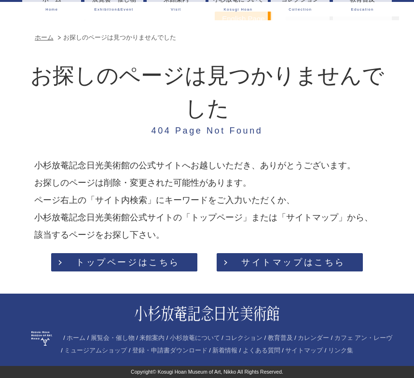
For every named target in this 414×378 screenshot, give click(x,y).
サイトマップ (304, 350)
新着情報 (224, 350)
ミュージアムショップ (95, 350)
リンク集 (340, 350)
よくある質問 (261, 350)
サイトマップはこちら (293, 262)
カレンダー (313, 338)
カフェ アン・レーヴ (363, 338)
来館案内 (152, 338)
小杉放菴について (195, 338)
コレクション (243, 338)
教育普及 (280, 338)
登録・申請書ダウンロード (169, 350)
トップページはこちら (128, 262)
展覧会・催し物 (113, 338)
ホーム (44, 37)
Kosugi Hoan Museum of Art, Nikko (197, 372)
